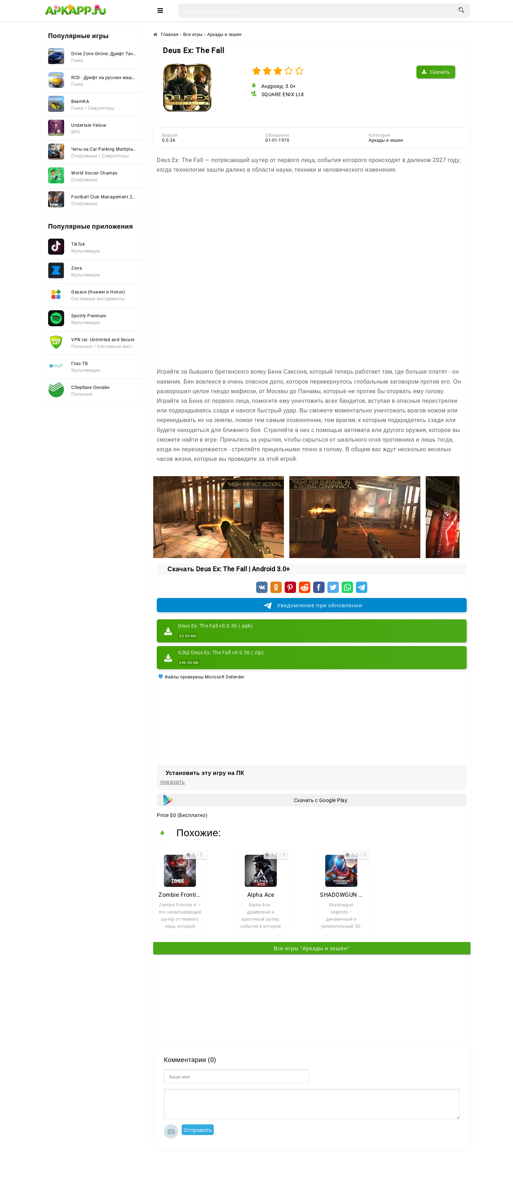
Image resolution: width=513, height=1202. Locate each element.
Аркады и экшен (386, 140)
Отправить (197, 1129)
